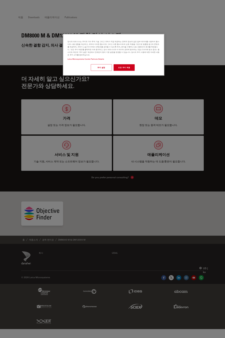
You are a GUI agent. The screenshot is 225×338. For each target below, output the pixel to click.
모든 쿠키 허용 (124, 67)
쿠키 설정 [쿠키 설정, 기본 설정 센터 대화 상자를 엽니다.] (101, 67)
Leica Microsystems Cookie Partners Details (86, 59)
